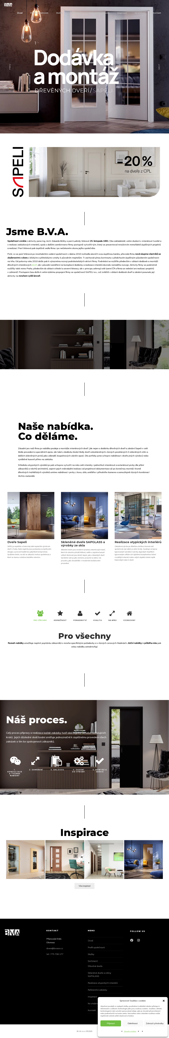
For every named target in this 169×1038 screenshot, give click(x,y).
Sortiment (76, 12)
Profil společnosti (39, 12)
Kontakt (157, 12)
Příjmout (111, 1023)
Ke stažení (140, 12)
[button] (163, 1000)
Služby (59, 12)
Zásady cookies (130, 1031)
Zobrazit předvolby (155, 1023)
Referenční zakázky (99, 12)
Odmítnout (133, 1023)
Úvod (19, 12)
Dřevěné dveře (95, 966)
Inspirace (122, 12)
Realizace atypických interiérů (103, 983)
